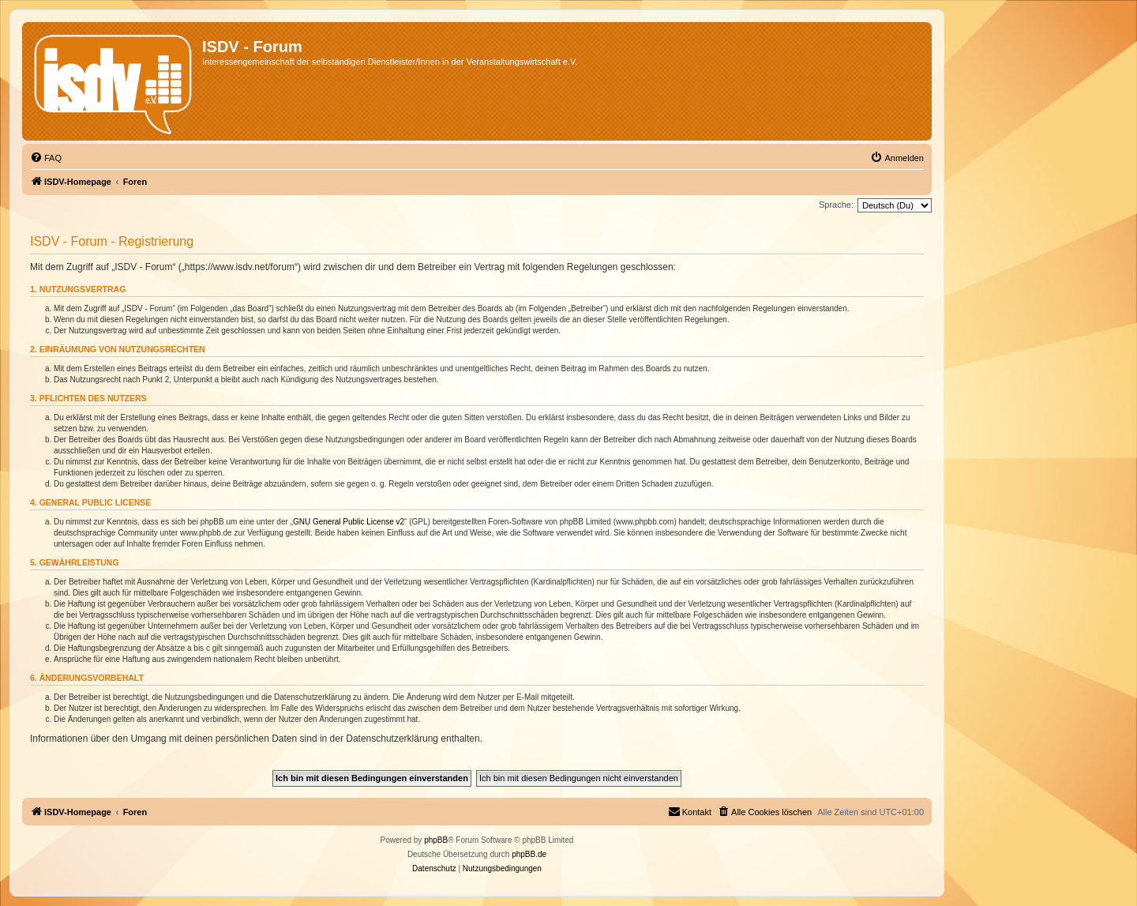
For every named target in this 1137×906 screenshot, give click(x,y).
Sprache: (836, 204)
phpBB (436, 840)
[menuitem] (46, 157)
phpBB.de (529, 854)
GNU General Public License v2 (348, 521)
